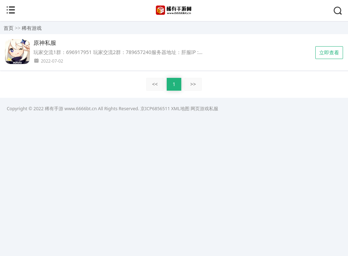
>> (193, 84)
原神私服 (44, 43)
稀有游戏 (32, 28)
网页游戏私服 (204, 109)
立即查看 (329, 52)
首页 (9, 28)
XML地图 (180, 109)
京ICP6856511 (155, 109)
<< (155, 84)
